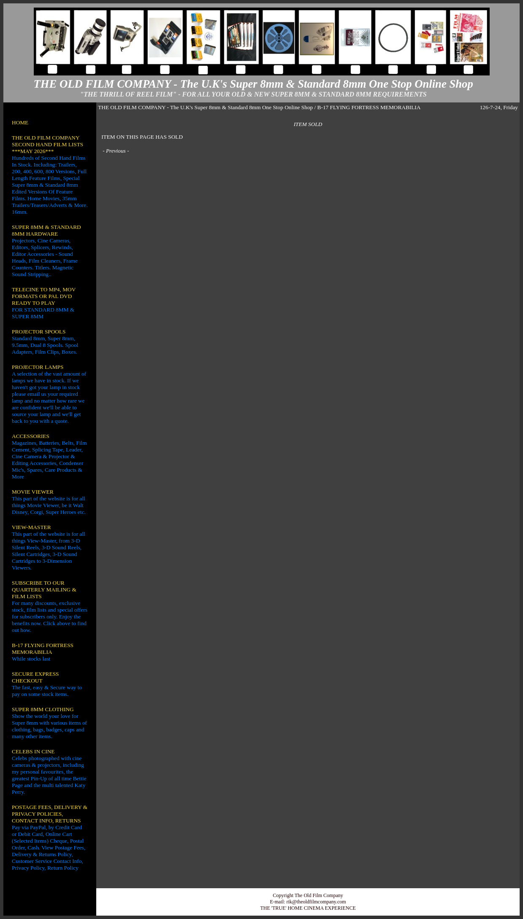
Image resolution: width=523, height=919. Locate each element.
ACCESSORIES (30, 436)
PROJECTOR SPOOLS (39, 331)
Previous (116, 151)
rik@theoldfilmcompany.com (316, 902)
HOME (20, 122)
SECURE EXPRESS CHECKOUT (35, 677)
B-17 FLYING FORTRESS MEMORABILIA (42, 648)
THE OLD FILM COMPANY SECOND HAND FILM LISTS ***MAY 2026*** (47, 144)
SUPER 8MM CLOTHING (43, 709)
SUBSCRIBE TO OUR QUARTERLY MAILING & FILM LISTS (44, 589)
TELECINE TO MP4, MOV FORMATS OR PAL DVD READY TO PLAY (44, 296)
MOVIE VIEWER (33, 492)
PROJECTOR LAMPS (37, 367)
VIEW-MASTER (31, 527)
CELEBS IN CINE (33, 751)
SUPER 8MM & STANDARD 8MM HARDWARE (46, 230)
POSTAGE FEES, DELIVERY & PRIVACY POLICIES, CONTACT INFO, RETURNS (49, 814)
